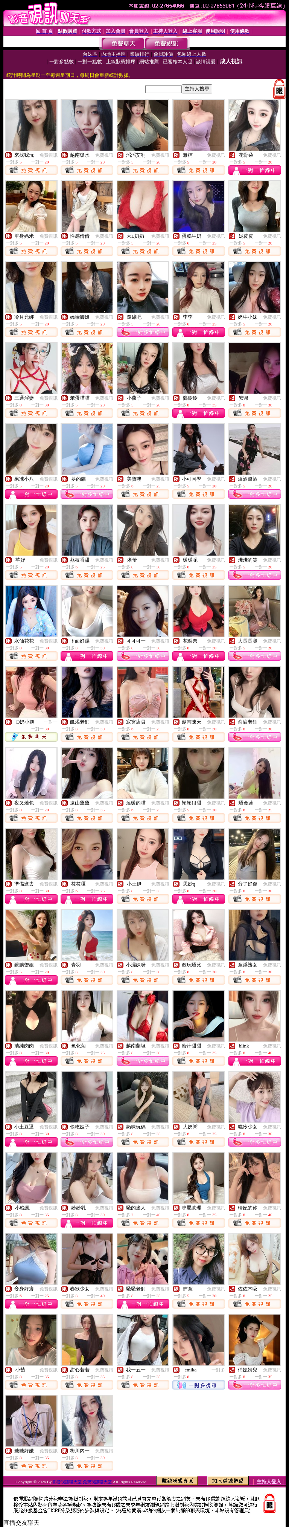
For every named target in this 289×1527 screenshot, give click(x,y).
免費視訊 (49, 155)
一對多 (218, 1370)
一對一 (51, 722)
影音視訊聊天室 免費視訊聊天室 (82, 1482)
